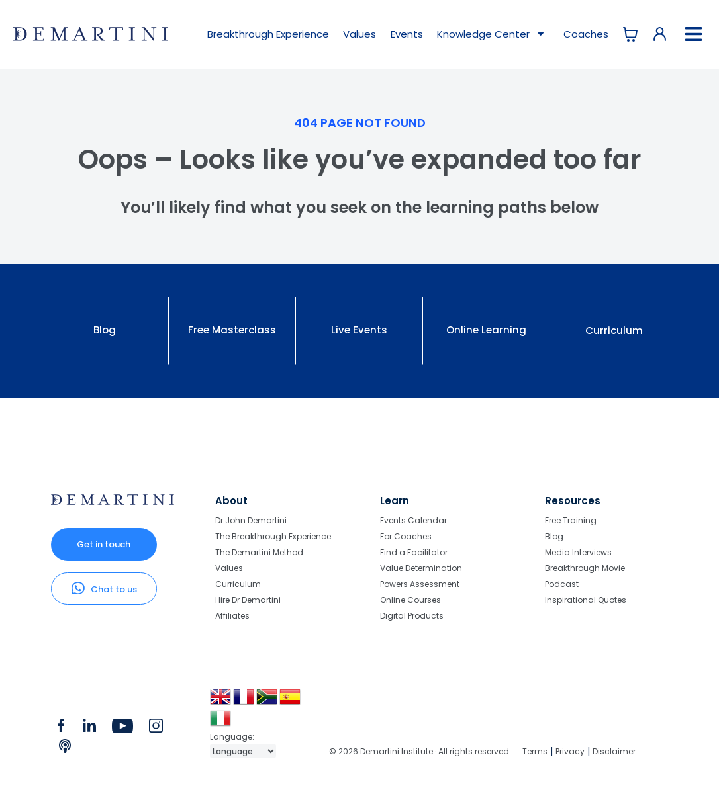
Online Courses (410, 599)
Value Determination (421, 568)
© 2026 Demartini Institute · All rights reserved (419, 751)
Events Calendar (413, 521)
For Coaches (406, 536)
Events (407, 34)
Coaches (585, 34)
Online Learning (486, 330)
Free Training (571, 521)
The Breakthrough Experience (273, 536)
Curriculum (614, 330)
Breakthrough (268, 34)
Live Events (359, 330)
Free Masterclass (232, 330)
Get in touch (103, 544)
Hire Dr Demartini (248, 599)
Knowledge (492, 34)
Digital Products (412, 615)
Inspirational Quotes (585, 599)
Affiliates (232, 615)
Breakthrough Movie (585, 568)
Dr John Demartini (251, 521)
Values (359, 34)
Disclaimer (614, 751)
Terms (535, 751)
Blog (104, 330)
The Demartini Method (259, 552)
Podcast (562, 584)
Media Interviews (578, 552)
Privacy (570, 751)
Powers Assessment (419, 584)
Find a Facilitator (414, 552)
